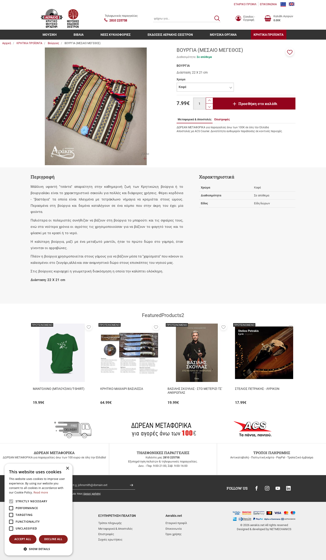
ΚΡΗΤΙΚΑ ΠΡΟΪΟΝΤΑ (268, 34)
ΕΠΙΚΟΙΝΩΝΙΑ (268, 4)
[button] (289, 52)
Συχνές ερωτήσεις (110, 539)
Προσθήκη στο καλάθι (257, 103)
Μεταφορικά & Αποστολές (115, 528)
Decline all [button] (53, 539)
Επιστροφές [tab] (222, 119)
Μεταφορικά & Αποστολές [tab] (194, 119)
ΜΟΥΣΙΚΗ (50, 34)
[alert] (38, 509)
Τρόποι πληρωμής (110, 523)
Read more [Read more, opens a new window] (41, 492)
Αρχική (6, 43)
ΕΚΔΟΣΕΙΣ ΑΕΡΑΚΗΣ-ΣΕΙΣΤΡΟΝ (170, 34)
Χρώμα (181, 79)
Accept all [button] (22, 539)
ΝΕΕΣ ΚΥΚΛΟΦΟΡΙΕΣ (116, 34)
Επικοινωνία (173, 528)
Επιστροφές (106, 534)
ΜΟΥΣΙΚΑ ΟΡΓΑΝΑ (223, 34)
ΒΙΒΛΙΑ (79, 34)
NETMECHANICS (280, 529)
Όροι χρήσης (173, 534)
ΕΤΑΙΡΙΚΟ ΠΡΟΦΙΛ (245, 4)
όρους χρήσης (92, 493)
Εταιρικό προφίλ (176, 523)
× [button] (67, 468)
